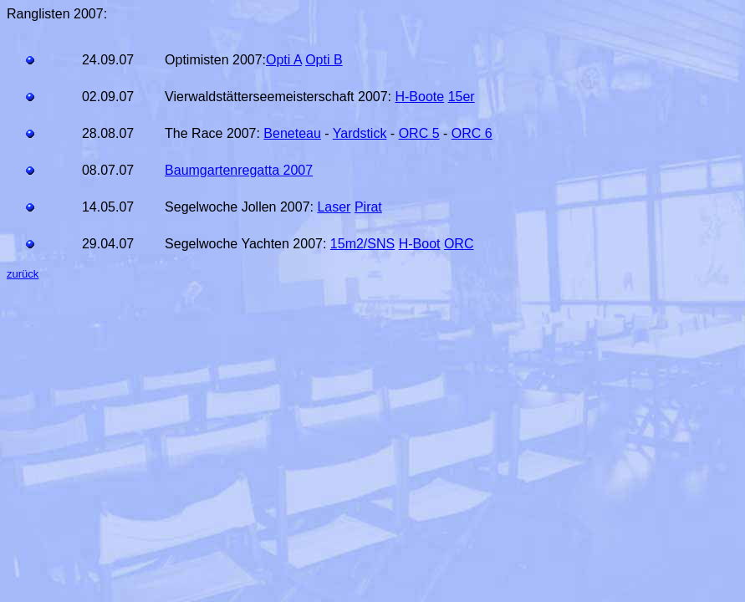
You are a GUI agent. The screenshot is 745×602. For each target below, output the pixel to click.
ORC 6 (472, 133)
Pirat (368, 207)
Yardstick (360, 133)
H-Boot (420, 244)
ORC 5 (419, 133)
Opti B (323, 60)
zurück (22, 274)
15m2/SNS (362, 244)
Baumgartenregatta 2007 (239, 170)
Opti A (284, 60)
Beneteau (292, 133)
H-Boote (419, 96)
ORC (459, 244)
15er (461, 96)
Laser (333, 207)
